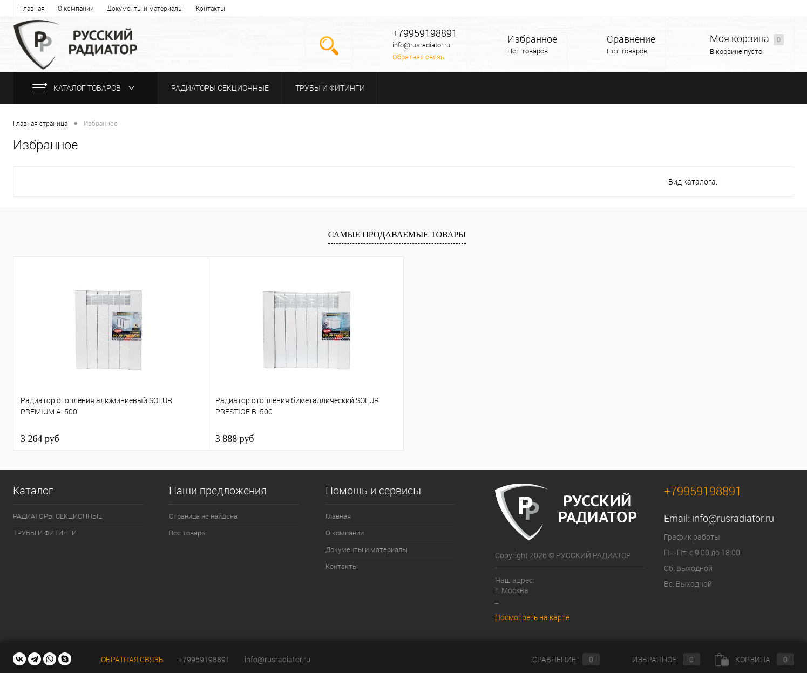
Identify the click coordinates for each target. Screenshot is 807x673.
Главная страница (40, 123)
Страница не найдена (203, 516)
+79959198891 (204, 659)
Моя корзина (747, 39)
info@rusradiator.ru (733, 518)
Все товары (188, 533)
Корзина (754, 659)
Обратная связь (418, 57)
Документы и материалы (145, 8)
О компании (76, 8)
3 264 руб (40, 438)
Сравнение (631, 39)
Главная (32, 8)
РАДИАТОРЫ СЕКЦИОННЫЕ (220, 88)
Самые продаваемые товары (397, 234)
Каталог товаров (85, 88)
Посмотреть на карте (532, 617)
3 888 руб (234, 438)
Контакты (210, 8)
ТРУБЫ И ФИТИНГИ (330, 88)
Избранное (532, 39)
